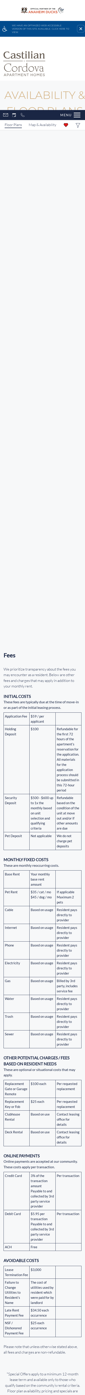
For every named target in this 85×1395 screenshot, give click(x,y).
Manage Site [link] (42, 1335)
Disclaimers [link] (70, 1330)
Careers (42, 1285)
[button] (80, 28)
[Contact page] (6, 42)
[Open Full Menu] (69, 42)
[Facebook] (4, 1141)
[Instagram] (14, 1141)
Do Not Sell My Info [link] (43, 1330)
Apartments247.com (59, 1313)
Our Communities (42, 1252)
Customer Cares (43, 1269)
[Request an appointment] (14, 42)
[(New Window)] (42, 1094)
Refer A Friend (47, 1141)
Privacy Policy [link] (14, 1330)
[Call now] (23, 42)
